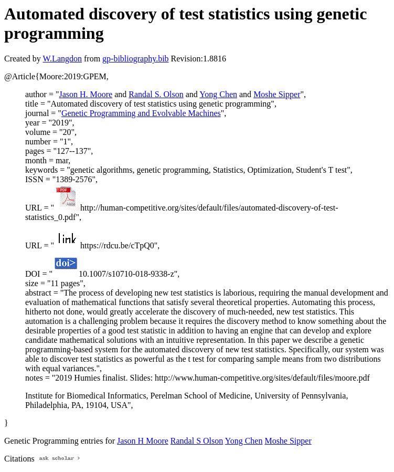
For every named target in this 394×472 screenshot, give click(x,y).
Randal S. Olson (156, 94)
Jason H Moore (142, 440)
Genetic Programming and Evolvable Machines (141, 113)
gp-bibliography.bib (135, 58)
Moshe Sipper (276, 94)
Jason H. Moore (85, 94)
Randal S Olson (197, 440)
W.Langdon (62, 58)
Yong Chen (218, 94)
